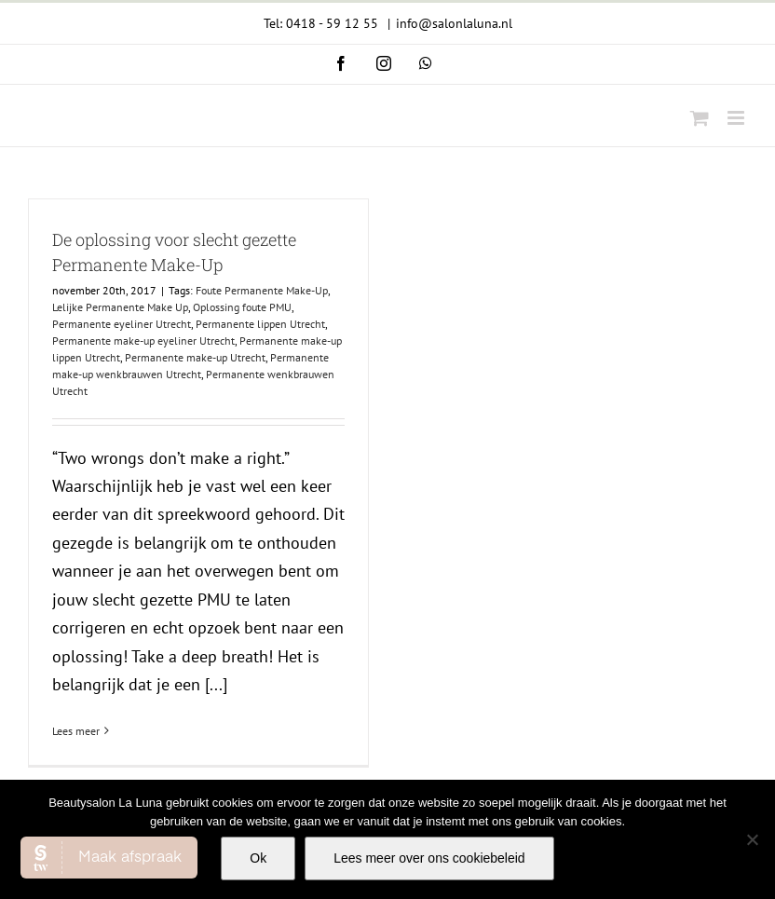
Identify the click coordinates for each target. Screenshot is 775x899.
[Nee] (751, 839)
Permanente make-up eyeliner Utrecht (143, 340)
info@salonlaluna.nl (454, 23)
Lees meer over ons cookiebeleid (428, 858)
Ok (258, 858)
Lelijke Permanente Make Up (120, 307)
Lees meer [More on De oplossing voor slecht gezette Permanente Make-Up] (76, 731)
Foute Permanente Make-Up (262, 290)
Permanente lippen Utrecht (260, 324)
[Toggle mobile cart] (699, 118)
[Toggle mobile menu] (737, 118)
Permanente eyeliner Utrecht (121, 324)
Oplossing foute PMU (242, 307)
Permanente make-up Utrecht (195, 357)
